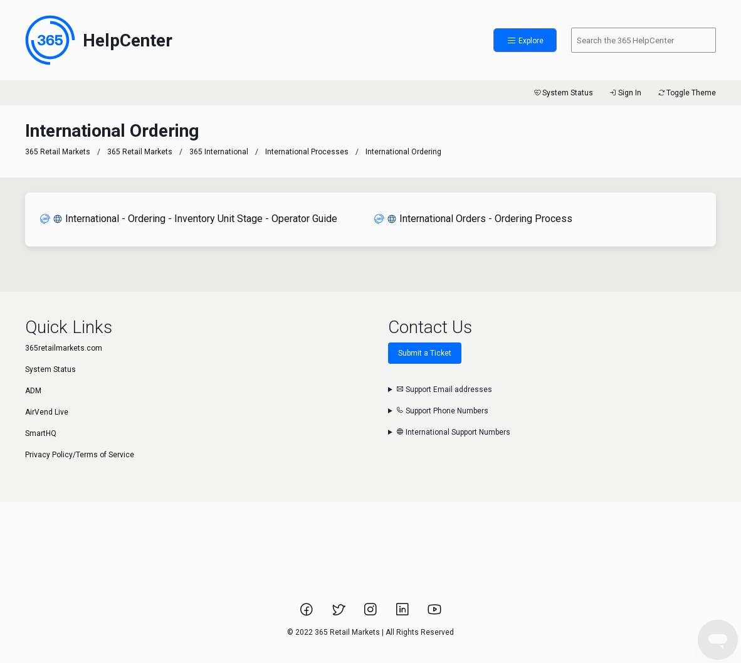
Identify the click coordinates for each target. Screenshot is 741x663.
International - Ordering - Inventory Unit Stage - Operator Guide (188, 219)
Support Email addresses (444, 389)
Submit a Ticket (424, 353)
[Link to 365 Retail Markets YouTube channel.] (434, 613)
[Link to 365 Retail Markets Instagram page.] (371, 613)
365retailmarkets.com (63, 348)
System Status (562, 92)
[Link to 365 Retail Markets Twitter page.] (339, 613)
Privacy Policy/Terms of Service (79, 454)
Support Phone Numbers (442, 410)
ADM (33, 390)
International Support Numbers (453, 432)
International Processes (307, 151)
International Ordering (403, 151)
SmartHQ (40, 433)
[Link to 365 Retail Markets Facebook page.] (307, 613)
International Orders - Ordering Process (473, 219)
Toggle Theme (686, 92)
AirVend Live (46, 412)
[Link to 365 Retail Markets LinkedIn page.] (403, 613)
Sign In (624, 92)
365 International (218, 151)
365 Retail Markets (57, 151)
